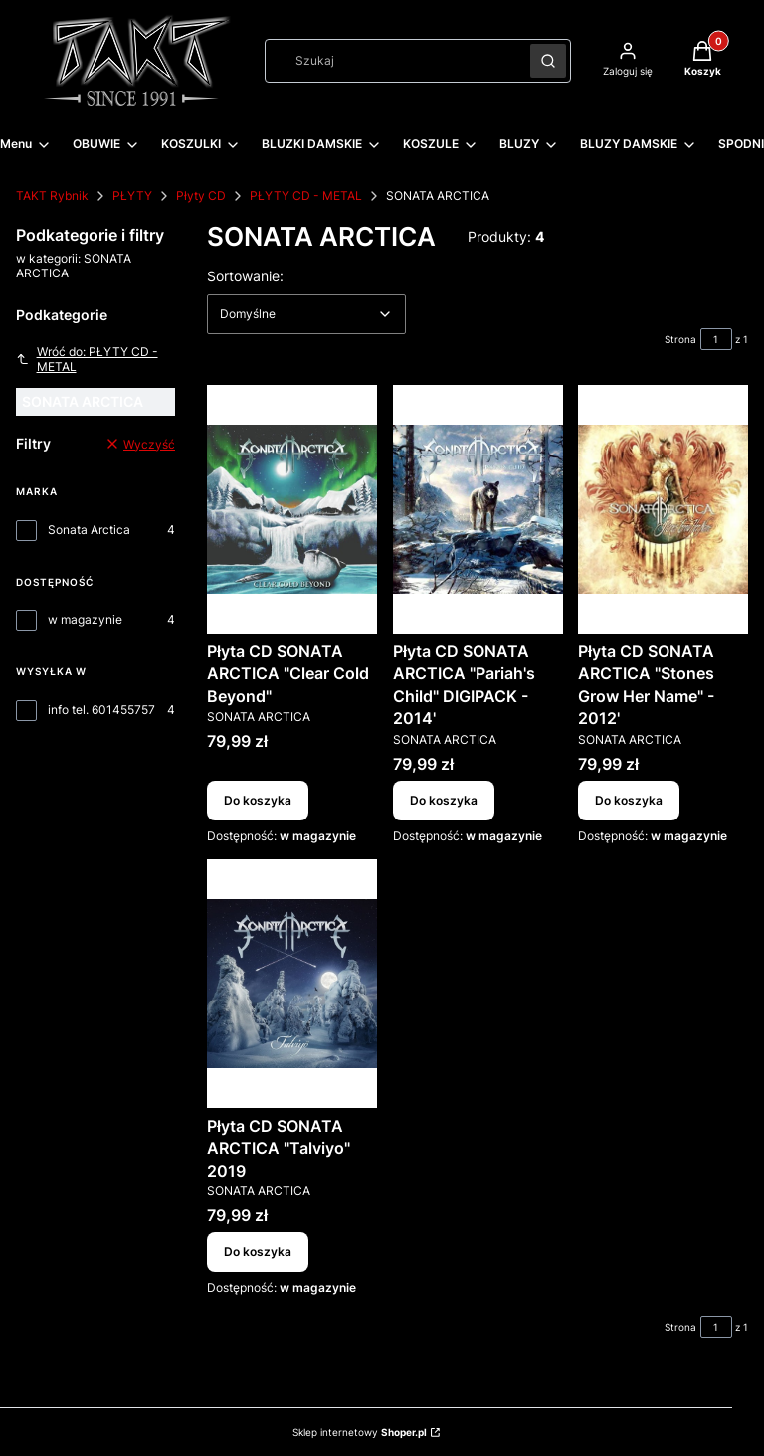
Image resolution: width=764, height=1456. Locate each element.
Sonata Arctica (89, 529)
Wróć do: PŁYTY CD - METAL (87, 359)
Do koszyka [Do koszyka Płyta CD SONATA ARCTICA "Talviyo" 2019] (257, 1251)
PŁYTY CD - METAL (306, 195)
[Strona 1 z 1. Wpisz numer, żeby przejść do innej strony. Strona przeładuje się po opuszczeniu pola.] (716, 339)
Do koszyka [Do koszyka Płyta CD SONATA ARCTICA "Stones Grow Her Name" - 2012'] (629, 800)
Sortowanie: (245, 275)
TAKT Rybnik (52, 195)
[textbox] (306, 314)
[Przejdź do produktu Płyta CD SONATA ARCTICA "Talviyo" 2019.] (292, 983)
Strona (680, 339)
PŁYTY (132, 195)
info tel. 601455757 (101, 709)
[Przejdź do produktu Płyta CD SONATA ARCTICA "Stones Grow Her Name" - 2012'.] (663, 509)
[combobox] (390, 61)
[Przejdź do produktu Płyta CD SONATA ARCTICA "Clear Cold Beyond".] (292, 509)
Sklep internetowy (359, 1432)
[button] (548, 61)
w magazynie (85, 619)
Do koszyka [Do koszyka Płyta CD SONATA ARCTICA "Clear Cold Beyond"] (257, 800)
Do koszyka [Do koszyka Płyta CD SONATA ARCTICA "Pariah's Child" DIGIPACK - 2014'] (444, 800)
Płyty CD (201, 195)
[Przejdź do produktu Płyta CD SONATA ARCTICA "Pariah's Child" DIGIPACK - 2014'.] (478, 509)
